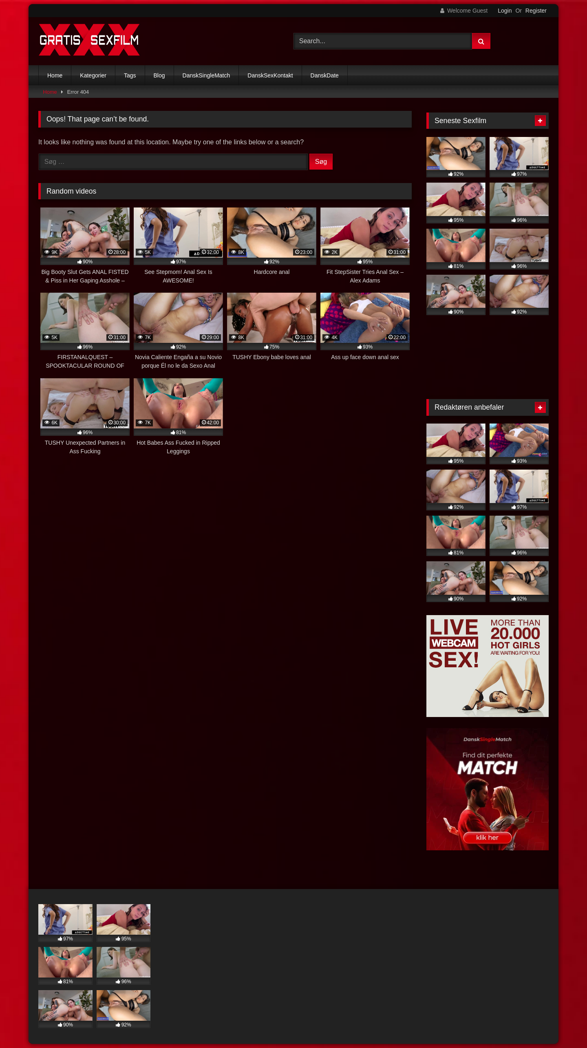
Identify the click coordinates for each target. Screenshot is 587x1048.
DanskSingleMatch (206, 75)
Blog (159, 75)
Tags (130, 75)
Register (536, 10)
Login (505, 10)
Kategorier (93, 75)
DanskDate (325, 75)
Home (54, 75)
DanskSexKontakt (270, 75)
